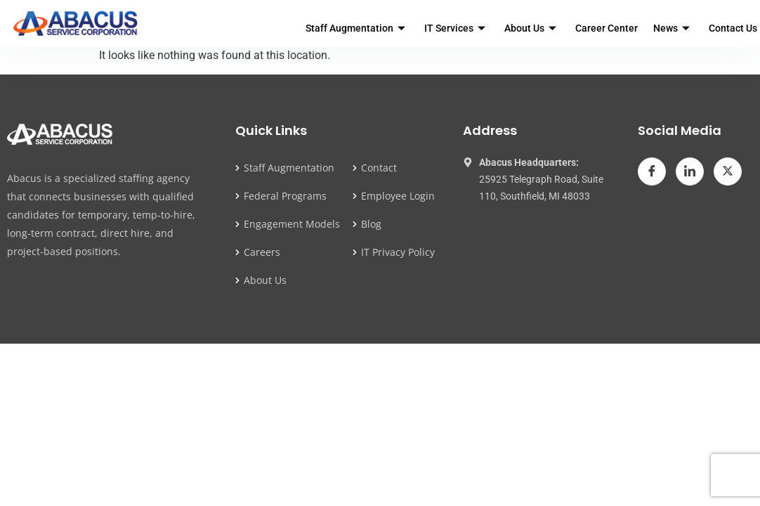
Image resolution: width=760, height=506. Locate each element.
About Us (532, 28)
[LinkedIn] (690, 171)
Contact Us (733, 28)
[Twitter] (728, 171)
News (673, 28)
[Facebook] (652, 171)
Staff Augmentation (357, 28)
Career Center (606, 28)
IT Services (456, 28)
